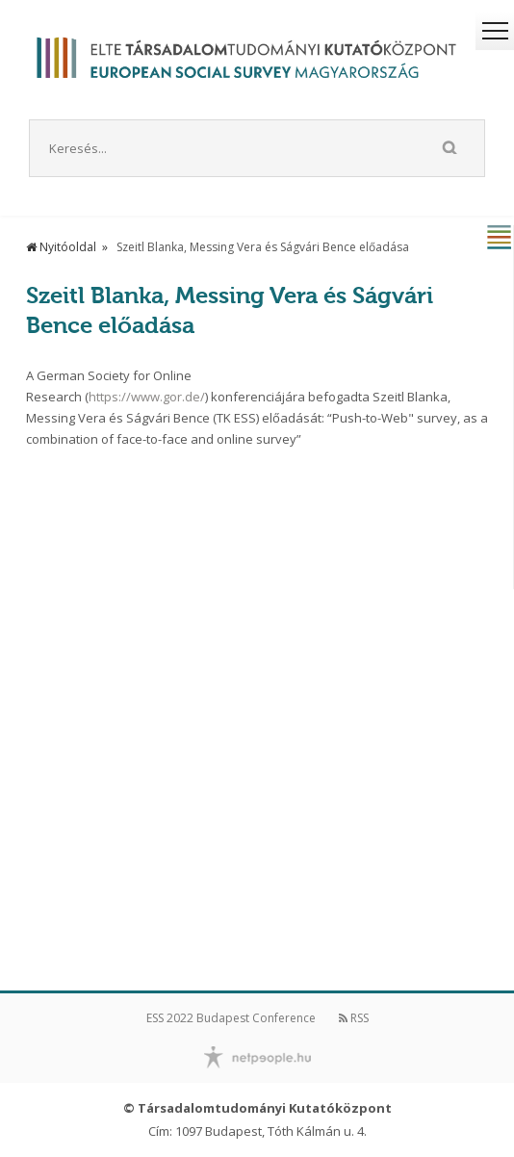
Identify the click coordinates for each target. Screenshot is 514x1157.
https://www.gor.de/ (147, 396)
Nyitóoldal (61, 247)
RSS (354, 1018)
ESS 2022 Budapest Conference (231, 1018)
